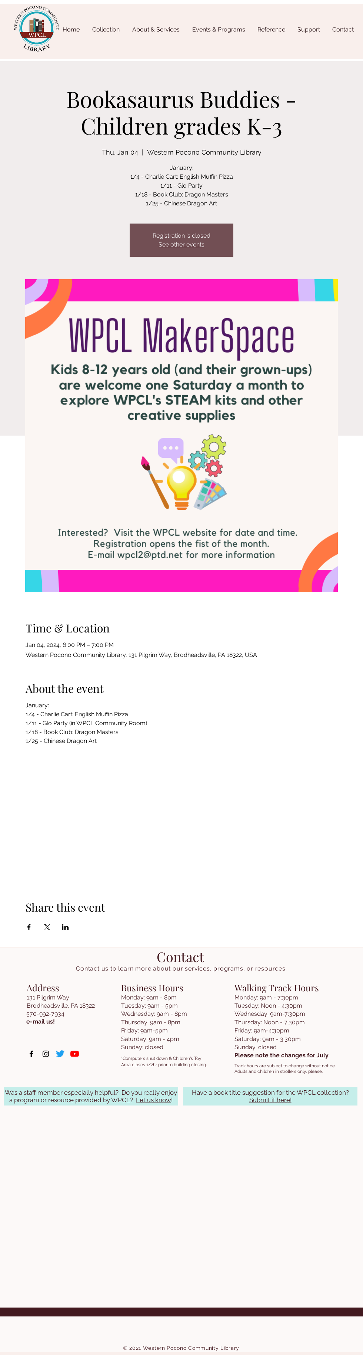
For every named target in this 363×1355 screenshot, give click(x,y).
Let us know (153, 1100)
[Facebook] (31, 1054)
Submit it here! (270, 1100)
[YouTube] (74, 1054)
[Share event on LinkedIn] (65, 927)
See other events (181, 244)
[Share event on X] (47, 927)
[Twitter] (60, 1054)
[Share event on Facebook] (29, 927)
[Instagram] (45, 1054)
